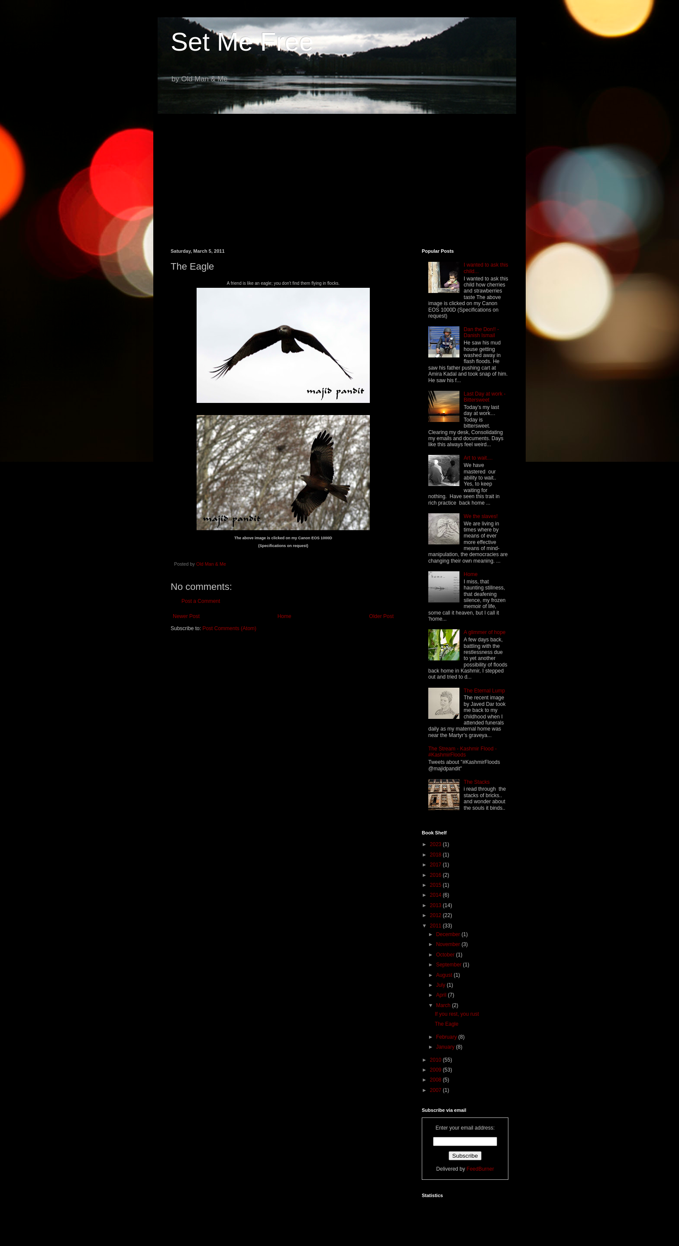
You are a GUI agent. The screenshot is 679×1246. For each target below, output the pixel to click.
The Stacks (477, 782)
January (446, 1047)
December (449, 934)
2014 (436, 895)
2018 (436, 855)
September (449, 965)
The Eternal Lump (484, 691)
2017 (436, 865)
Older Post (381, 616)
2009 (436, 1070)
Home (284, 616)
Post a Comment (200, 601)
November (449, 944)
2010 (436, 1060)
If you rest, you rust (457, 1014)
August (445, 975)
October (446, 955)
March (444, 1005)
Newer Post (186, 616)
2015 (436, 885)
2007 (436, 1090)
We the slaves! (481, 516)
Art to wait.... (478, 458)
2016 (436, 875)
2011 (436, 926)
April (442, 995)
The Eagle (447, 1024)
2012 (436, 915)
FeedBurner (480, 1169)
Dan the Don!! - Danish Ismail (481, 332)
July (441, 985)
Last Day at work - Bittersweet (485, 397)
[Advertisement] (339, 174)
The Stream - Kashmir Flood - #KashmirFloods (462, 752)
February (447, 1037)
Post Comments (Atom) (229, 628)
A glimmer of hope (485, 632)
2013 (436, 905)
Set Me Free (242, 41)
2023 (436, 844)
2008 (436, 1080)
